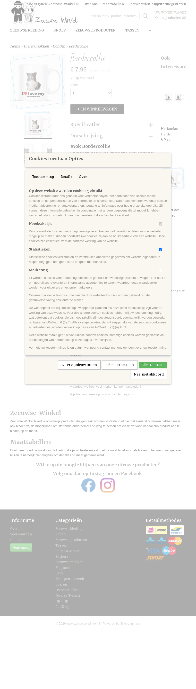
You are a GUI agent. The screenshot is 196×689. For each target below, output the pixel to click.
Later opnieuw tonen (79, 371)
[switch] (160, 230)
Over (83, 183)
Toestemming (43, 183)
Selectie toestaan (119, 371)
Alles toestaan (153, 371)
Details (66, 183)
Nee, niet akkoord (149, 380)
